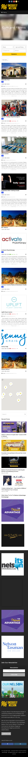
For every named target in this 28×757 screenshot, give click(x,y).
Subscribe (14, 674)
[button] (4, 12)
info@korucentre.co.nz (10, 160)
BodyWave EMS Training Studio (10, 190)
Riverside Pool (5, 79)
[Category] (20, 47)
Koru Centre (4, 153)
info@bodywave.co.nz (10, 196)
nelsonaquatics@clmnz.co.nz (12, 86)
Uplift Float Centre (6, 312)
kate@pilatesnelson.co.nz (11, 373)
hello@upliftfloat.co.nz (10, 316)
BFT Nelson (4, 227)
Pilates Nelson (5, 369)
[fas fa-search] (14, 54)
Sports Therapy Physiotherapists (10, 116)
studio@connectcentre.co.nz (12, 291)
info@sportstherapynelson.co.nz (13, 123)
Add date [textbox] (4, 60)
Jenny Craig (4, 346)
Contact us (6, 733)
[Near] (20, 50)
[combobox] (5, 60)
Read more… (14, 95)
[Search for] (8, 50)
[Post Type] (8, 47)
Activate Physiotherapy (8, 250)
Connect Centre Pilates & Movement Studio (14, 285)
